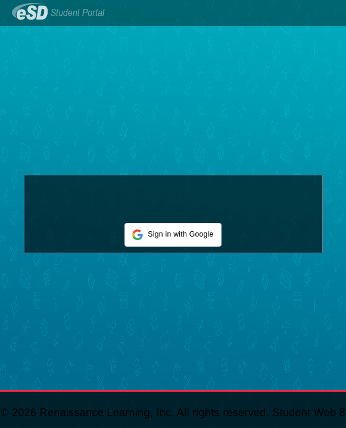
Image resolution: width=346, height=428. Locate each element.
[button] (172, 235)
